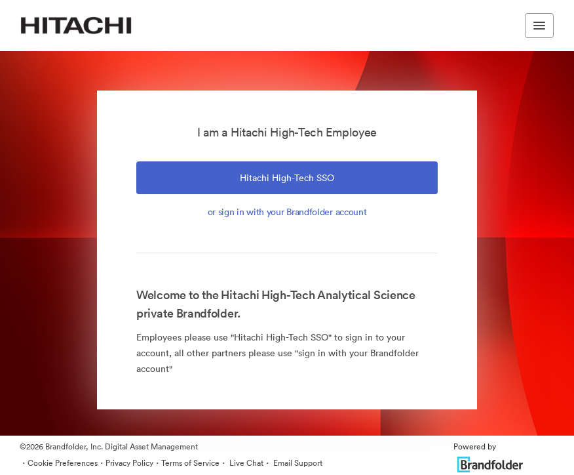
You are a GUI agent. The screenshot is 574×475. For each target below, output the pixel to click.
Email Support (296, 462)
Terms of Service (190, 462)
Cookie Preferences (63, 462)
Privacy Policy (129, 462)
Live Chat (245, 462)
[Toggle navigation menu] (539, 25)
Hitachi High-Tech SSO (287, 178)
